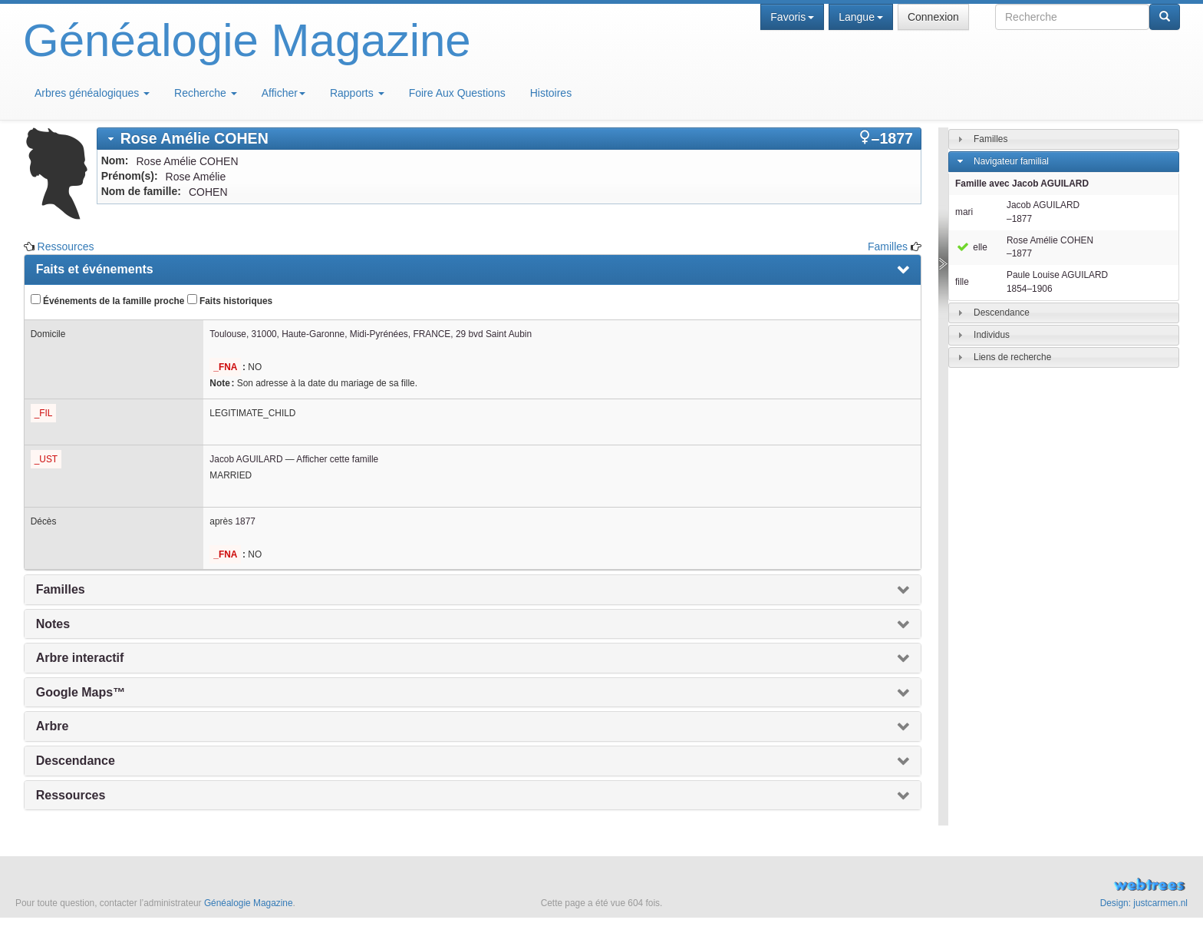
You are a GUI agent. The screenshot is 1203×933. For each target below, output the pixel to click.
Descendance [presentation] (75, 760)
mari (964, 212)
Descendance (1002, 312)
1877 (245, 521)
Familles (888, 246)
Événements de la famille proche (108, 300)
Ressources (66, 246)
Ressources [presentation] (71, 795)
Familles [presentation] (60, 589)
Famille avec (1022, 183)
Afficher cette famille (337, 459)
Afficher (283, 93)
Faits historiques (229, 300)
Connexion (933, 17)
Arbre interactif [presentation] (80, 657)
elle (971, 247)
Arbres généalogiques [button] (92, 93)
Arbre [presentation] (52, 726)
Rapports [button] (357, 93)
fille (962, 281)
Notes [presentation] (53, 623)
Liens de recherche (1012, 357)
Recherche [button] (205, 93)
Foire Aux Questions (457, 93)
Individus (992, 334)
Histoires (551, 93)
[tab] (509, 138)
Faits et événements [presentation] (94, 269)
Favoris (792, 17)
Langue (861, 17)
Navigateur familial (1011, 161)
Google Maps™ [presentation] (80, 692)
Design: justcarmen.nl (1144, 903)
